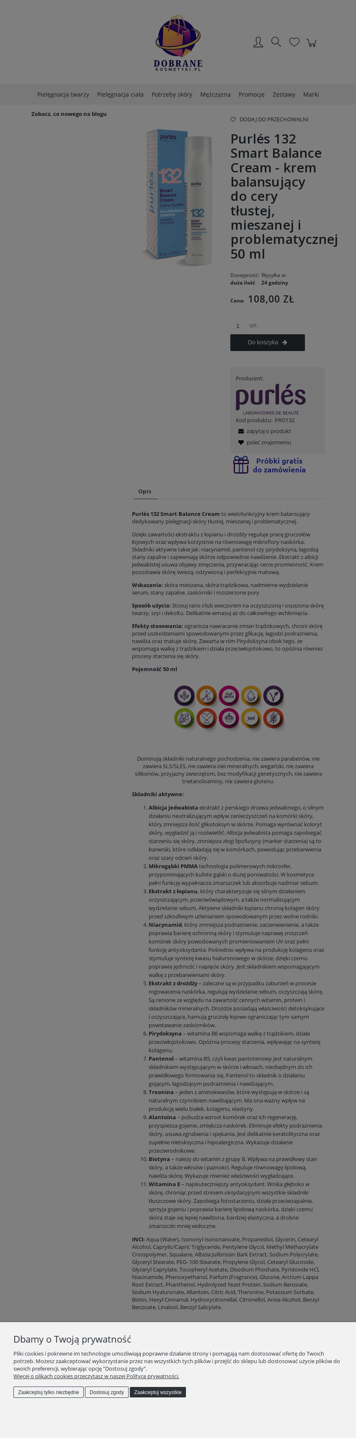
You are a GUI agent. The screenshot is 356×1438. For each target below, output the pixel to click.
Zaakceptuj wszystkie (157, 1392)
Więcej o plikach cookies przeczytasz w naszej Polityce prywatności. (96, 1376)
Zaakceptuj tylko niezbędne (48, 1392)
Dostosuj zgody (107, 1392)
